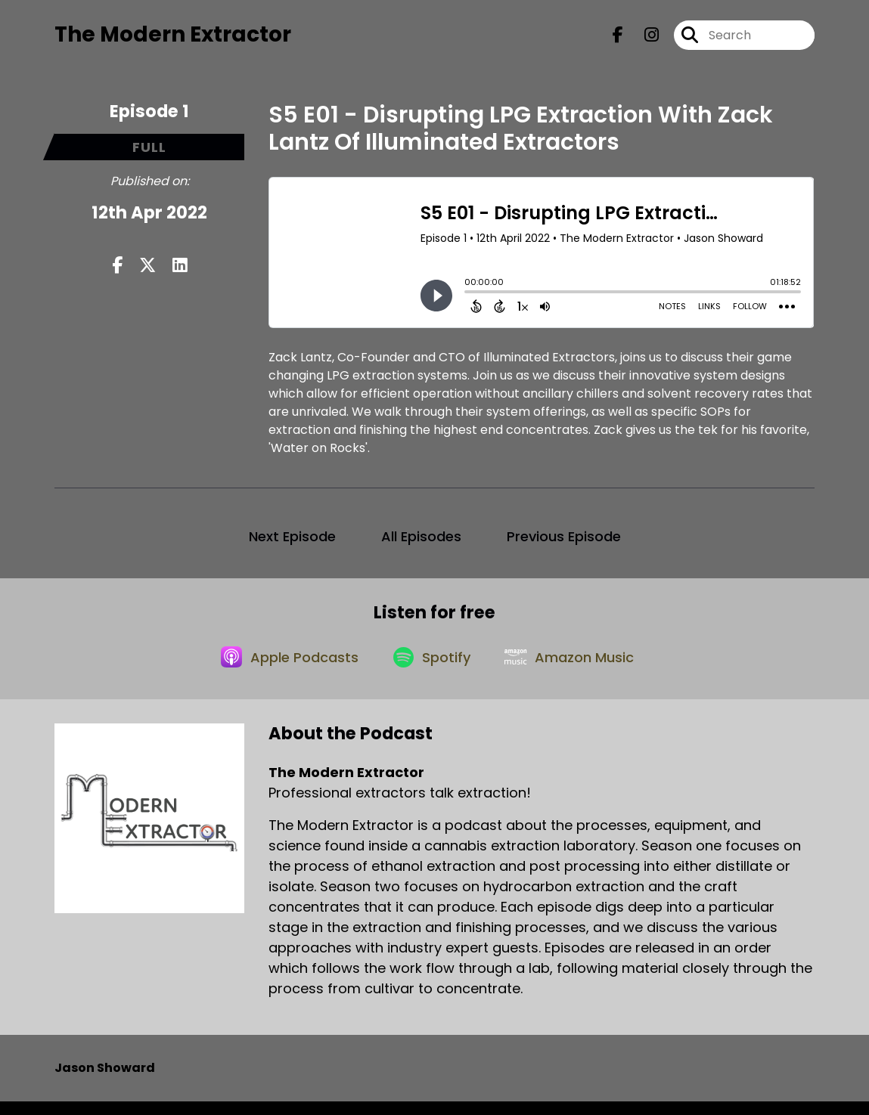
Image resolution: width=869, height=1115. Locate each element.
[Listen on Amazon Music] (575, 669)
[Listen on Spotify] (432, 668)
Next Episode (292, 541)
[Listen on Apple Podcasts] (283, 669)
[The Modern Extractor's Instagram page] (642, 37)
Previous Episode (564, 541)
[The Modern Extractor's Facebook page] (618, 37)
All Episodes (421, 541)
